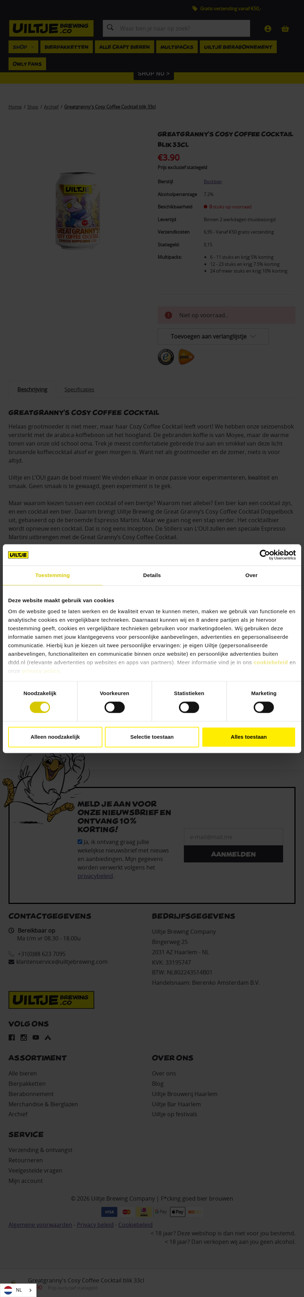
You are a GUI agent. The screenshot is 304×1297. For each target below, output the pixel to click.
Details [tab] (152, 575)
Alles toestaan (249, 737)
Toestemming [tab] (52, 575)
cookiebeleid (271, 662)
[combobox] (18, 1290)
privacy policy (41, 671)
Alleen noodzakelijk (55, 737)
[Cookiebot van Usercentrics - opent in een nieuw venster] (265, 554)
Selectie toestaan (152, 737)
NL (13, 1290)
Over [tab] (251, 575)
